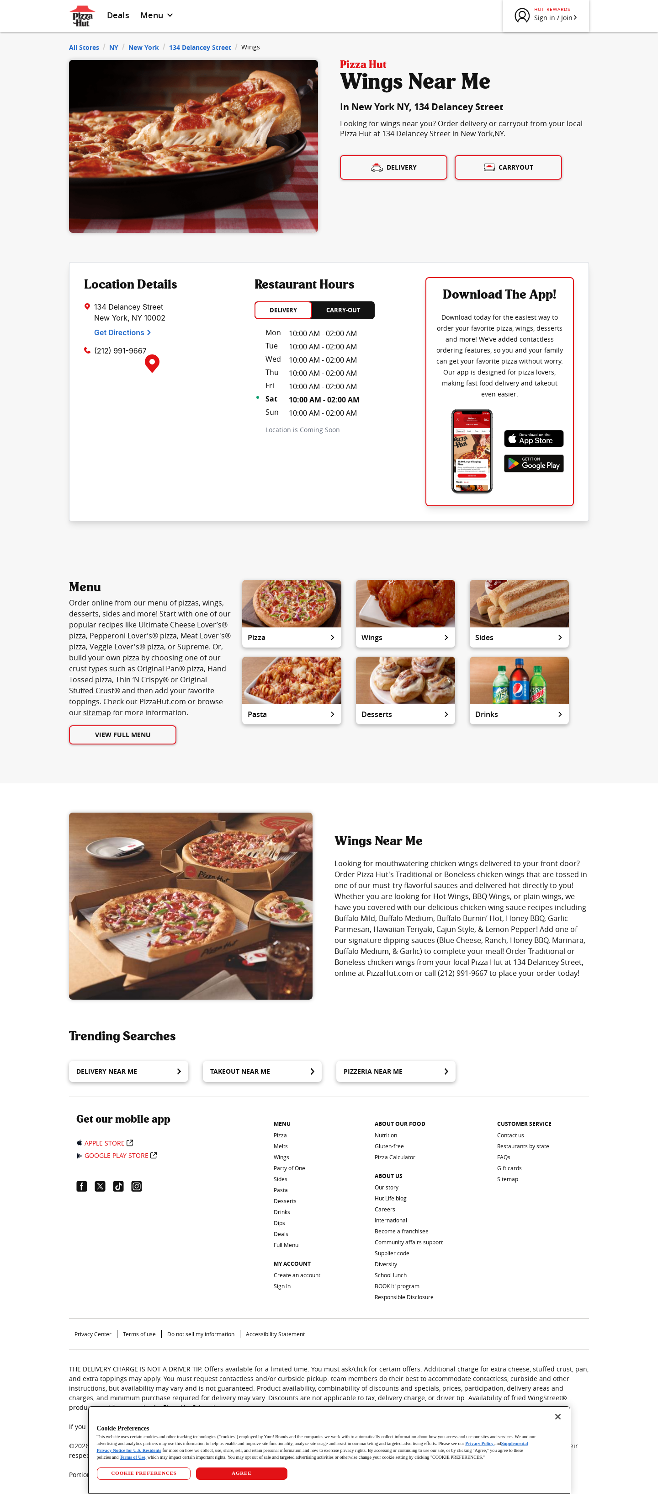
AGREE (241, 1473)
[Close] (558, 1417)
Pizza (292, 637)
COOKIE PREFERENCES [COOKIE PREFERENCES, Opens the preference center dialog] (143, 1473)
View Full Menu (123, 734)
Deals (118, 15)
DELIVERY (283, 310)
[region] (329, 1450)
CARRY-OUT (343, 310)
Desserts (405, 714)
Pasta (292, 714)
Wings (405, 637)
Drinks (519, 714)
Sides (519, 637)
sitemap (97, 712)
